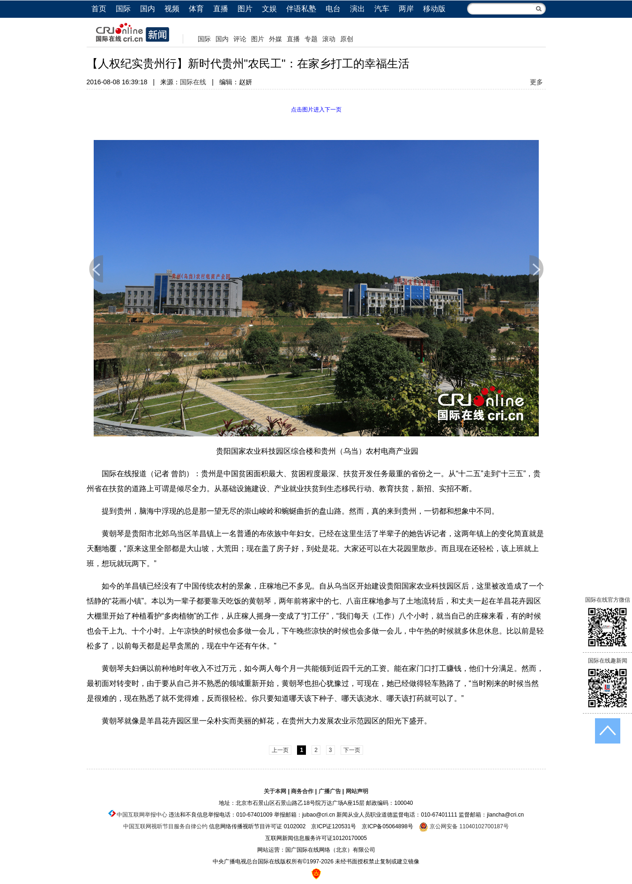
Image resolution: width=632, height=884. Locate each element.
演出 (357, 9)
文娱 (269, 9)
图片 (245, 9)
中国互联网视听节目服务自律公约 (165, 826)
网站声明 (357, 791)
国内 (147, 9)
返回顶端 (607, 731)
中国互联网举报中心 (142, 814)
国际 (123, 9)
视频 (171, 9)
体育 (196, 9)
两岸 (406, 9)
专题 (311, 39)
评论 (239, 39)
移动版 (434, 9)
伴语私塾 (301, 9)
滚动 (328, 39)
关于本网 (275, 791)
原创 (346, 39)
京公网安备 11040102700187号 (464, 826)
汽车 (381, 9)
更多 (536, 82)
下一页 (536, 269)
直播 (220, 9)
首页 (98, 9)
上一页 (96, 269)
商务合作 (302, 791)
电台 (333, 9)
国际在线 (193, 82)
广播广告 (330, 791)
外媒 (275, 39)
